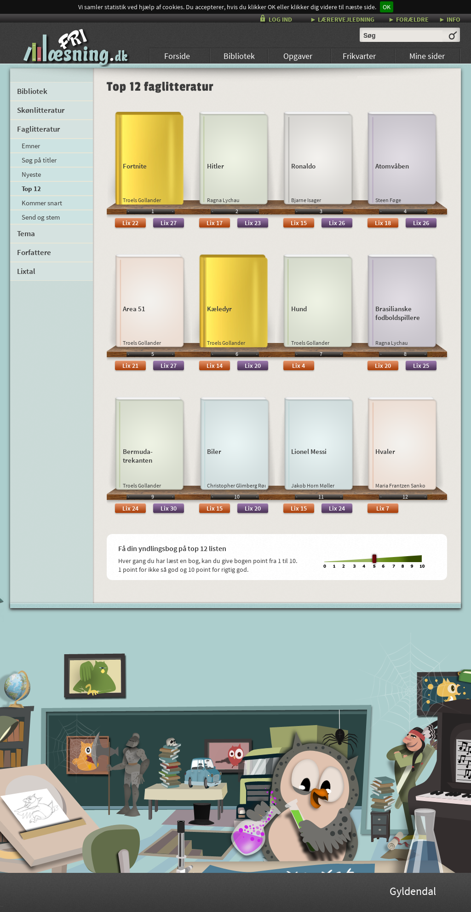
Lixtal (26, 271)
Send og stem (41, 217)
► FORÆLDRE (408, 19)
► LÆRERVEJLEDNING (342, 19)
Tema (26, 233)
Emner (31, 145)
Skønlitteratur (40, 110)
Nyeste (31, 174)
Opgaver (297, 56)
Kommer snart (42, 202)
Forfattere (34, 252)
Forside (177, 56)
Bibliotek (239, 56)
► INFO (449, 19)
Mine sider (427, 56)
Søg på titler (39, 160)
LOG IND (280, 19)
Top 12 (31, 188)
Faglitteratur (38, 129)
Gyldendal (413, 892)
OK (387, 7)
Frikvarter (359, 56)
